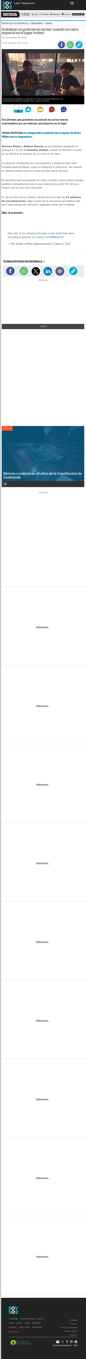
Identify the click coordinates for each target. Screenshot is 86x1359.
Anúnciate (73, 1320)
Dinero (19, 1323)
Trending (37, 23)
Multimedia (37, 1327)
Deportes (36, 1323)
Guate (11, 1323)
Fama (27, 1323)
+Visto (43, 326)
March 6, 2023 (62, 244)
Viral (49, 23)
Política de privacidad (69, 1328)
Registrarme (28, 3)
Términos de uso (70, 1331)
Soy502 (13, 1319)
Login (17, 3)
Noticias (40, 1319)
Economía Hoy (26, 1319)
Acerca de (73, 1324)
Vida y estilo (24, 1327)
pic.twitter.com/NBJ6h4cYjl (47, 237)
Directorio (73, 1335)
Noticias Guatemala (15, 23)
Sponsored (13, 1331)
